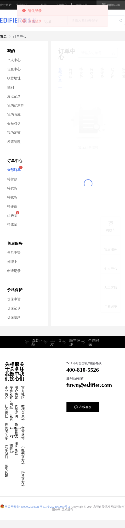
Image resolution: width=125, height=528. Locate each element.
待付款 (12, 178)
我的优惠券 (15, 105)
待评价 (12, 206)
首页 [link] (3, 36)
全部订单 (14, 169)
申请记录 (14, 270)
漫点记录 (14, 96)
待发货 (12, 187)
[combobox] (96, 20)
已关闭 (12, 215)
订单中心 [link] (19, 36)
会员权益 (14, 123)
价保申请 (14, 298)
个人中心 (14, 59)
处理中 (12, 261)
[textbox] (96, 20)
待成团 (12, 224)
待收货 (12, 197)
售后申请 (14, 252)
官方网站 (5, 4)
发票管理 (14, 141)
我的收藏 (14, 114)
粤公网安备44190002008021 (22, 506)
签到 (10, 87)
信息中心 (14, 68)
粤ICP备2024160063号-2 (55, 506)
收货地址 (14, 78)
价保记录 (14, 307)
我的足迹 (14, 132)
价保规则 (14, 317)
